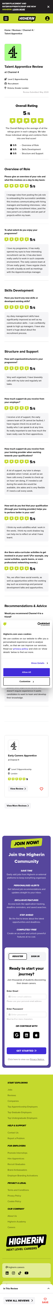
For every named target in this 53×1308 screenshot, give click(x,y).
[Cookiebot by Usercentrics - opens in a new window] (38, 624)
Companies (13, 1100)
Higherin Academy (17, 1221)
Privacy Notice (37, 1059)
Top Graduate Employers (19, 1112)
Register (17, 956)
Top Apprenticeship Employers (23, 1106)
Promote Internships (17, 1152)
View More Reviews (18, 805)
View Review (18, 788)
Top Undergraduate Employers (22, 1118)
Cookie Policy (14, 1201)
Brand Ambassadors (17, 1169)
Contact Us (13, 1132)
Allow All (26, 672)
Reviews (12, 1095)
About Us (12, 1215)
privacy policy (20, 649)
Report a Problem (16, 1138)
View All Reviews (19, 1300)
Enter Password (15, 1009)
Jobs (10, 1089)
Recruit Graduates (16, 1164)
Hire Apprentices (16, 1158)
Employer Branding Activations (23, 1175)
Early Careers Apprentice (22, 755)
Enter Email (13, 991)
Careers (11, 1227)
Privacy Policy (14, 1195)
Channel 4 (13, 72)
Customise (26, 681)
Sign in (35, 956)
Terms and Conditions (18, 1190)
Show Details (37, 663)
